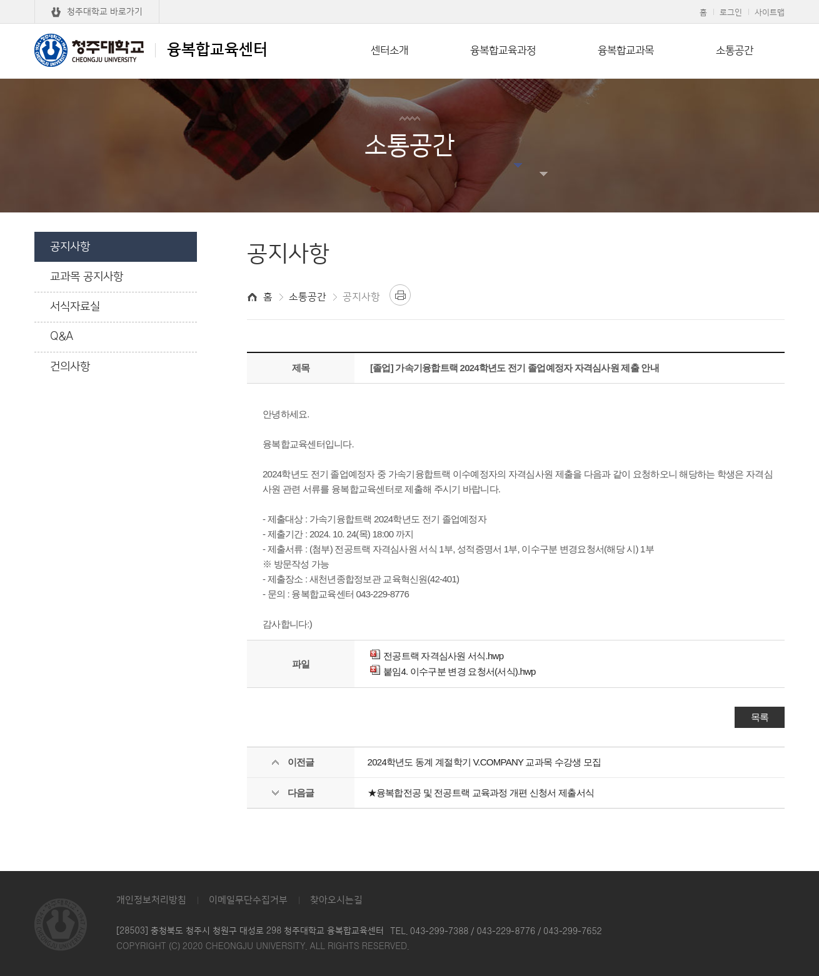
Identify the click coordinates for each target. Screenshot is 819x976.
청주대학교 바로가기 (105, 12)
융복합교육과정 (503, 50)
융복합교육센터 (151, 50)
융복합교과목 (626, 50)
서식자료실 (75, 307)
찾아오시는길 (336, 900)
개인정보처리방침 (151, 900)
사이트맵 (770, 12)
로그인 (731, 12)
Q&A (62, 337)
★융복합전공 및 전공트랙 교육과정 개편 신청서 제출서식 (481, 792)
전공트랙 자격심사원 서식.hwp (436, 655)
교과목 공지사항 (86, 277)
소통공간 (734, 50)
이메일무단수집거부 (248, 900)
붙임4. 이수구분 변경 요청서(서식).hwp (453, 671)
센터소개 (389, 50)
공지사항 (70, 247)
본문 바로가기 (409, 0)
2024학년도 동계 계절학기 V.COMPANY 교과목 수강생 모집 (484, 762)
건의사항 (70, 367)
